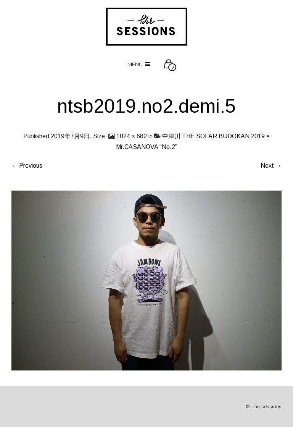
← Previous (26, 165)
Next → (271, 165)
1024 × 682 (131, 136)
